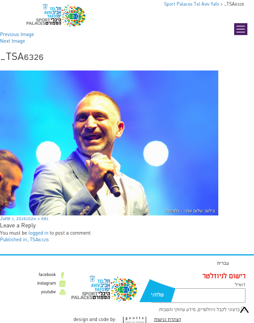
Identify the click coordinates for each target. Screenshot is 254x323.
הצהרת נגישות (167, 319)
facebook (47, 275)
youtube (48, 292)
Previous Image (17, 34)
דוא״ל (240, 285)
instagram (46, 284)
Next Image (12, 41)
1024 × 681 (37, 218)
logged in (38, 233)
